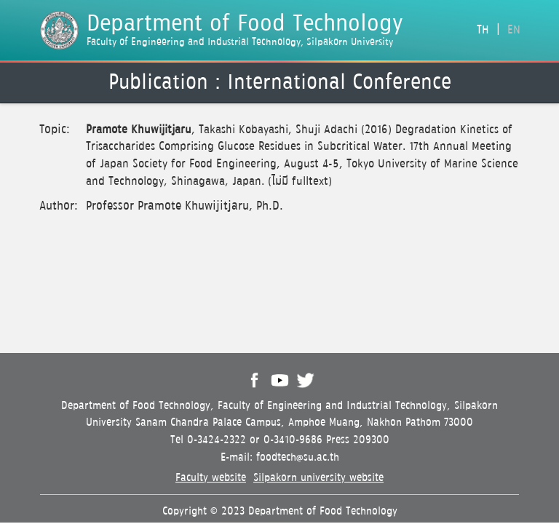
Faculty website (210, 478)
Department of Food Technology (245, 24)
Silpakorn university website (318, 478)
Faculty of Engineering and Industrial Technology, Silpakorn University (240, 42)
